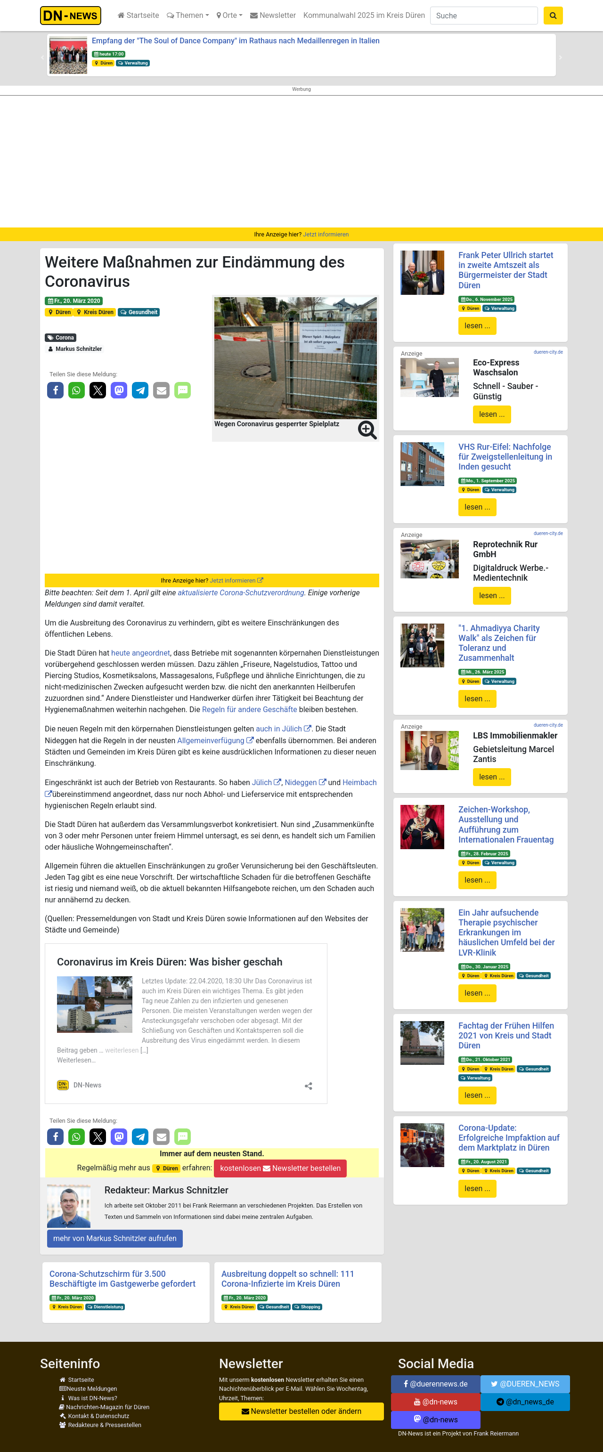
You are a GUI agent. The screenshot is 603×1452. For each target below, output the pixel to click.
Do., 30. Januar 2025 (484, 966)
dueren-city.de (548, 352)
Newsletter (273, 15)
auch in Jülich (279, 728)
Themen (185, 15)
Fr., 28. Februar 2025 (484, 853)
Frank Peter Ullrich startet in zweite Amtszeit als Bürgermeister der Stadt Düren (505, 270)
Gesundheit (139, 312)
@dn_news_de (525, 1401)
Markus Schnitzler (74, 349)
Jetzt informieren (326, 234)
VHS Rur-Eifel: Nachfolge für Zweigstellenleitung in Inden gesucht (505, 456)
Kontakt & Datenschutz (94, 1416)
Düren (103, 62)
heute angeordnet (140, 653)
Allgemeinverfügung (210, 740)
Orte (227, 15)
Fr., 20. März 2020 (73, 301)
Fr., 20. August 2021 (483, 1161)
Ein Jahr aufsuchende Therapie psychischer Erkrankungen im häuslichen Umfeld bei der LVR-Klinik (506, 932)
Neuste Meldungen (88, 1388)
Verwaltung (133, 62)
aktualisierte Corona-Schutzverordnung (241, 592)
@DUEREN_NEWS (525, 1383)
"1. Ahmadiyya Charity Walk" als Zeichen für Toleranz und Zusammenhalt (498, 643)
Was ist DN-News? (88, 1398)
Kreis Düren (94, 312)
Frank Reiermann (496, 1433)
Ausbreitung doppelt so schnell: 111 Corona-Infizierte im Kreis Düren (287, 1279)
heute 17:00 (109, 54)
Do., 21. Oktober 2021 (485, 1059)
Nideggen (301, 782)
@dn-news (435, 1401)
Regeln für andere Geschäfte (249, 709)
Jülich (262, 782)
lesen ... (477, 325)
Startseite (138, 15)
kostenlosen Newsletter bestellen (280, 1168)
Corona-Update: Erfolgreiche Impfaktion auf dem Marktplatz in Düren (509, 1137)
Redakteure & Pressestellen (100, 1424)
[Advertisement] (301, 161)
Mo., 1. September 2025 (487, 480)
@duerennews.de (436, 1383)
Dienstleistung (105, 1306)
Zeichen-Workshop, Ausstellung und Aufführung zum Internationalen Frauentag (506, 824)
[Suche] (484, 15)
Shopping (307, 1306)
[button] (42, 57)
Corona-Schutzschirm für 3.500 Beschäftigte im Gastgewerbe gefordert (122, 1279)
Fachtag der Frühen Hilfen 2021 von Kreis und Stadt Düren (506, 1035)
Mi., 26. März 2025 (482, 671)
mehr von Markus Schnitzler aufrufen (115, 1238)
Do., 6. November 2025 (486, 299)
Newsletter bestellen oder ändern (302, 1411)
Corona (60, 337)
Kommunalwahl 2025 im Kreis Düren (364, 15)
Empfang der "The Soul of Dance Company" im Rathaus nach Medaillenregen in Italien (236, 40)
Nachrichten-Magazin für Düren (104, 1407)
